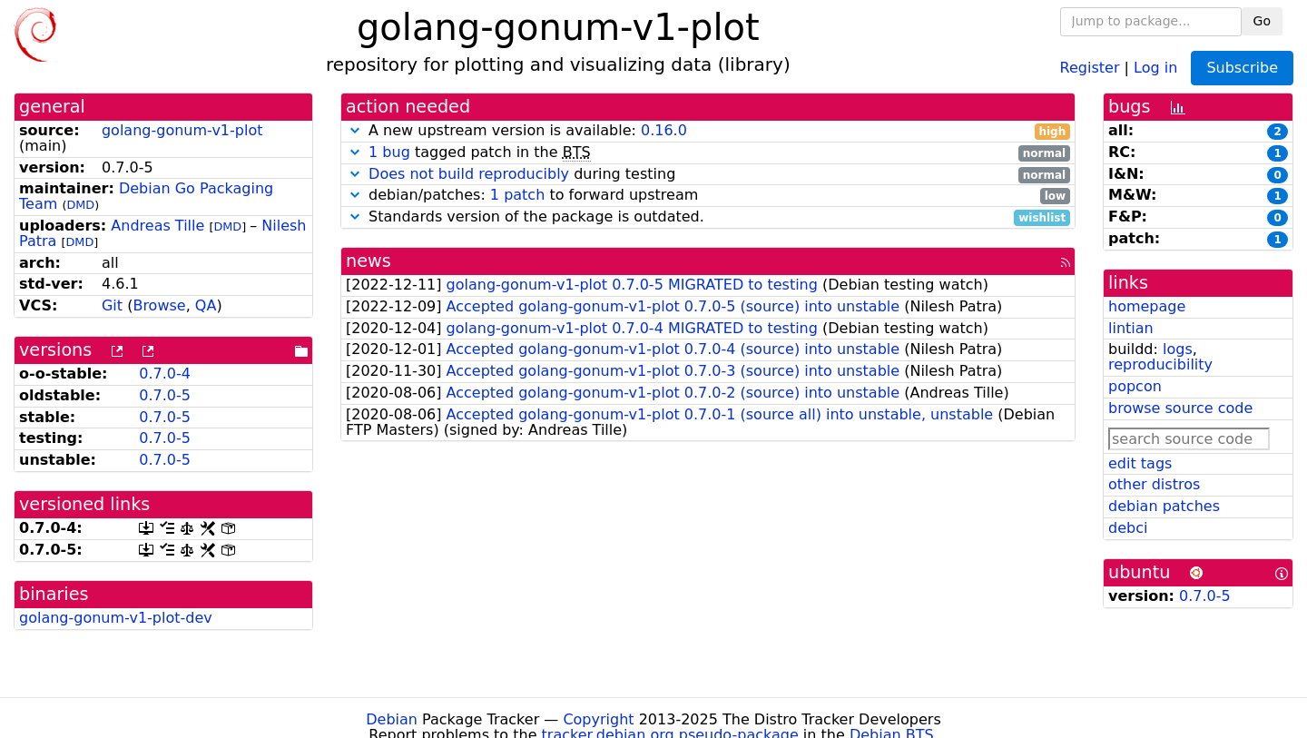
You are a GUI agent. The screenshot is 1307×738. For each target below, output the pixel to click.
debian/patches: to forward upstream (708, 195)
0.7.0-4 (165, 373)
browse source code (1180, 408)
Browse (159, 305)
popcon (1135, 386)
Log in (1155, 66)
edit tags (1140, 463)
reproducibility (1160, 364)
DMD (80, 205)
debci (1127, 527)
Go (1262, 21)
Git (112, 305)
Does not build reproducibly (469, 173)
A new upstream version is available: (708, 131)
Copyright (598, 719)
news (368, 261)
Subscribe (1242, 67)
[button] (354, 130)
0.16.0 (664, 130)
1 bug (389, 152)
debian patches (1164, 506)
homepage (1146, 306)
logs (1178, 349)
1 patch (517, 194)
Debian (392, 719)
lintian (1131, 328)
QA (206, 305)
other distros (1154, 484)
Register (1090, 66)
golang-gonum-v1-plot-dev (115, 617)
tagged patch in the (708, 153)
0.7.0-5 (165, 395)
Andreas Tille (157, 225)
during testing (708, 174)
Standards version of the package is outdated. (708, 217)
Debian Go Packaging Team (146, 196)
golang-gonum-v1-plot (182, 130)
